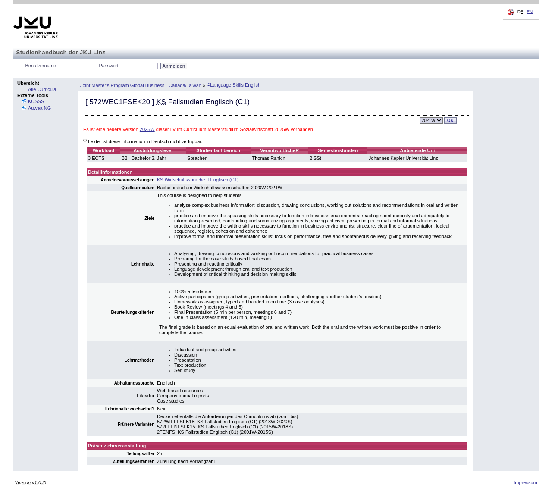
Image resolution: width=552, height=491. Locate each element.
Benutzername (40, 65)
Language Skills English (233, 85)
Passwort (108, 65)
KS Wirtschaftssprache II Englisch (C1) (198, 179)
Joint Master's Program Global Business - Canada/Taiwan (140, 85)
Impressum (525, 482)
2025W (147, 129)
